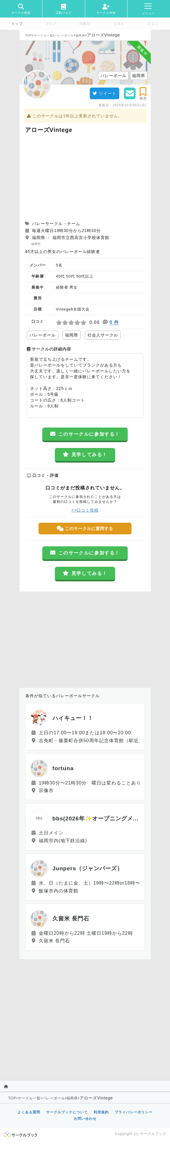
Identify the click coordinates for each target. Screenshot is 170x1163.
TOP (28, 35)
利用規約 (101, 1112)
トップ (17, 24)
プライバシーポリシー (134, 1112)
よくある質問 (28, 1112)
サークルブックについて (67, 1112)
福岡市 (36, 243)
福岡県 (80, 35)
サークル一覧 (43, 35)
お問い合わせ (85, 1119)
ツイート (104, 93)
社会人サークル (102, 335)
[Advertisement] (85, 177)
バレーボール (64, 35)
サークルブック (153, 1134)
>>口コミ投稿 (85, 510)
